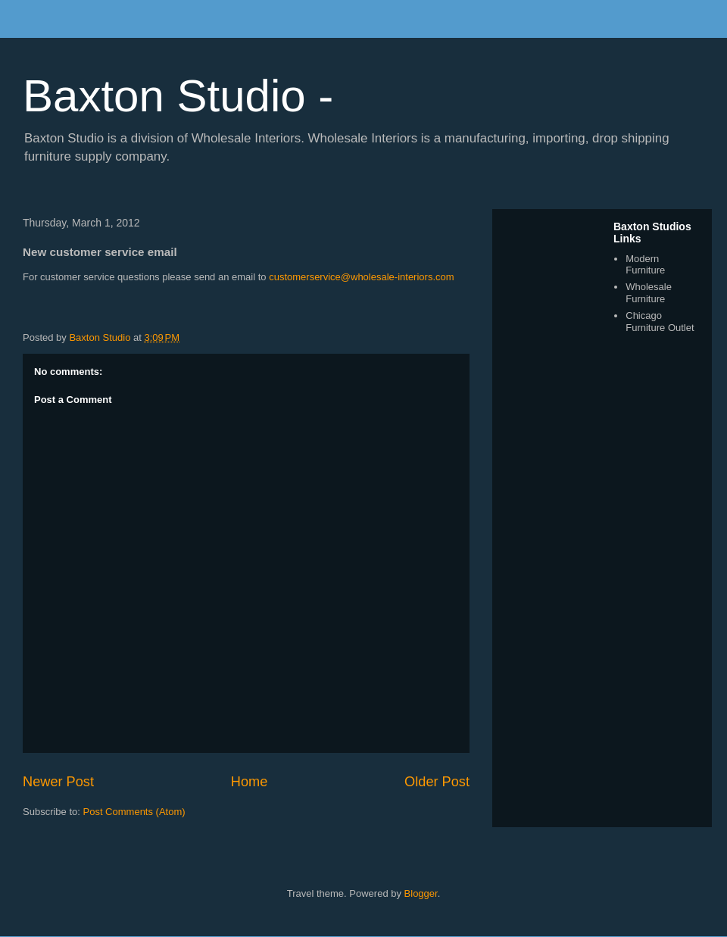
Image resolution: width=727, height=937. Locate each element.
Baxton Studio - (178, 95)
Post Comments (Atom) (134, 811)
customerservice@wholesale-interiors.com (361, 277)
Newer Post (58, 781)
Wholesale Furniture (649, 293)
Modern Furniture (645, 264)
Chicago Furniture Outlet (660, 321)
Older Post (437, 781)
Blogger (421, 893)
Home (249, 781)
